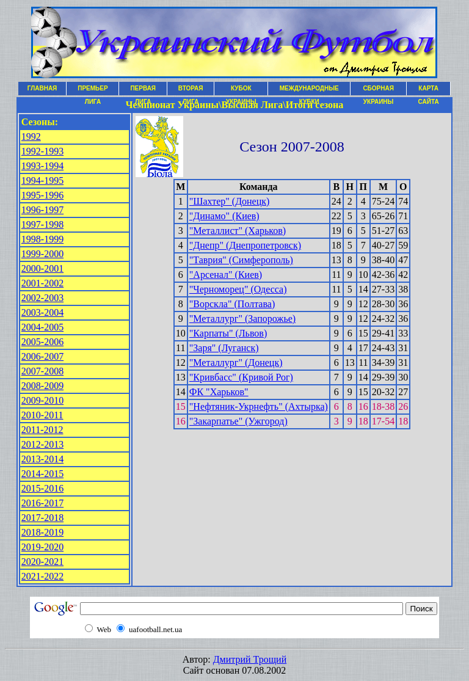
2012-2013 (42, 444)
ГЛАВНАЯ (42, 88)
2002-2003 (42, 298)
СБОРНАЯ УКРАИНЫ (378, 90)
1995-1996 (42, 195)
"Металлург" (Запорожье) (242, 318)
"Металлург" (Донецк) (236, 362)
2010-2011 (42, 415)
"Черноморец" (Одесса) (238, 289)
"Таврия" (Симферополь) (241, 260)
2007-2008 (42, 371)
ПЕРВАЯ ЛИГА (143, 90)
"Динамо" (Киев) (224, 216)
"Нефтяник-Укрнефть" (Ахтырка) (258, 406)
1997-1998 (42, 224)
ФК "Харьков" (219, 392)
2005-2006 (42, 342)
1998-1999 (42, 239)
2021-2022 (42, 576)
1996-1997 (42, 210)
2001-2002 (42, 283)
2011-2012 (42, 429)
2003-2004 (42, 312)
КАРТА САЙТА (428, 90)
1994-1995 (42, 180)
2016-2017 (42, 503)
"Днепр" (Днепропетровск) (245, 245)
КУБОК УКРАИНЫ (241, 90)
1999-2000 (42, 254)
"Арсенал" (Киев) (225, 274)
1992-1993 (42, 151)
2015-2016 (42, 488)
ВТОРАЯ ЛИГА (190, 90)
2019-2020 (42, 547)
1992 (31, 136)
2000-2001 (42, 268)
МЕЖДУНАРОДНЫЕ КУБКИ (309, 90)
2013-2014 (42, 459)
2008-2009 (42, 386)
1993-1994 (42, 166)
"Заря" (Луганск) (224, 348)
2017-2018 (42, 517)
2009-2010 (42, 400)
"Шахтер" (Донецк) (229, 201)
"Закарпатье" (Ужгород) (238, 421)
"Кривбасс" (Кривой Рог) (241, 377)
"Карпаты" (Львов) (228, 333)
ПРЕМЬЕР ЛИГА (92, 90)
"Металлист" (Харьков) (237, 230)
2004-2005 (42, 327)
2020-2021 (42, 561)
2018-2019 (42, 532)
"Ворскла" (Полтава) (232, 304)
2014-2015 (42, 473)
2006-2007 (42, 356)
